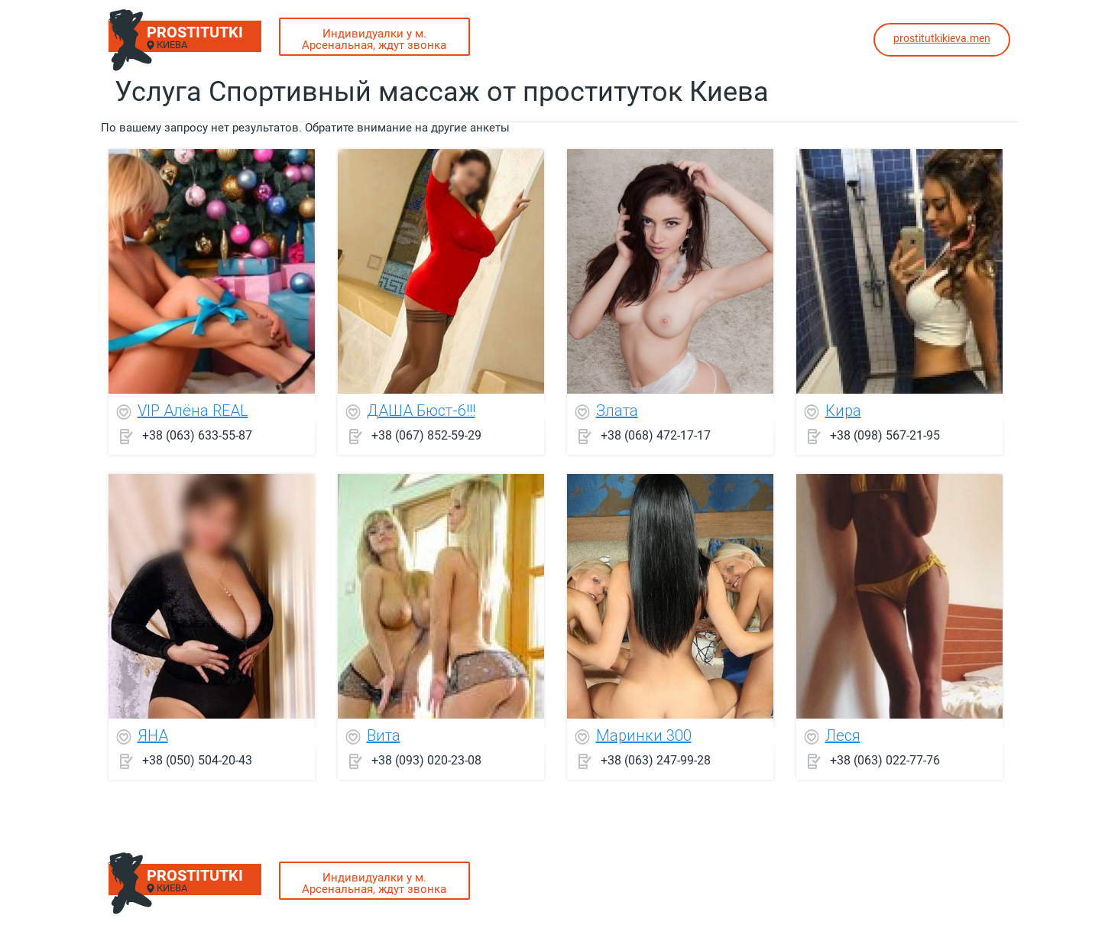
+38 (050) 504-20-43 (197, 760)
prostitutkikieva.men (942, 38)
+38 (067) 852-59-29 (426, 435)
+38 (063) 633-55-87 (197, 435)
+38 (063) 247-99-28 (656, 760)
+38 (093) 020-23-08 (426, 760)
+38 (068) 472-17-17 (656, 435)
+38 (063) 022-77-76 (885, 760)
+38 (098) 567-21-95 (885, 435)
